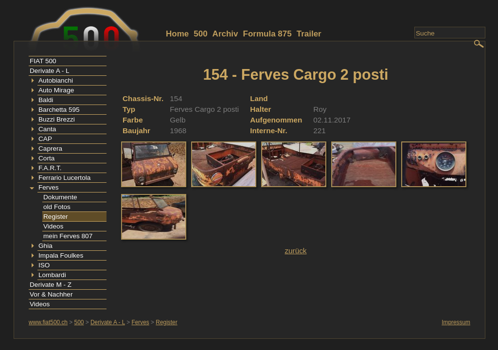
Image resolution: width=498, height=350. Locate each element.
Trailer (309, 33)
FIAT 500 (43, 61)
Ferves (48, 187)
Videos (53, 226)
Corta (46, 158)
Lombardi (52, 275)
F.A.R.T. (50, 168)
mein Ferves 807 (67, 236)
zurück (295, 250)
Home (177, 33)
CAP (45, 138)
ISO (44, 265)
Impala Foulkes (60, 255)
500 (200, 33)
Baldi (45, 100)
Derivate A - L (50, 70)
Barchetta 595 (59, 109)
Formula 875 (267, 33)
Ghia (45, 245)
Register (55, 216)
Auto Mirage (56, 90)
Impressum (456, 322)
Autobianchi (55, 80)
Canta (47, 129)
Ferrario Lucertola (64, 177)
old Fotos (57, 206)
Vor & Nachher (51, 294)
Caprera (50, 148)
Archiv (225, 33)
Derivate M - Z (50, 284)
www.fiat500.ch (48, 322)
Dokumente (60, 197)
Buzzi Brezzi (56, 119)
